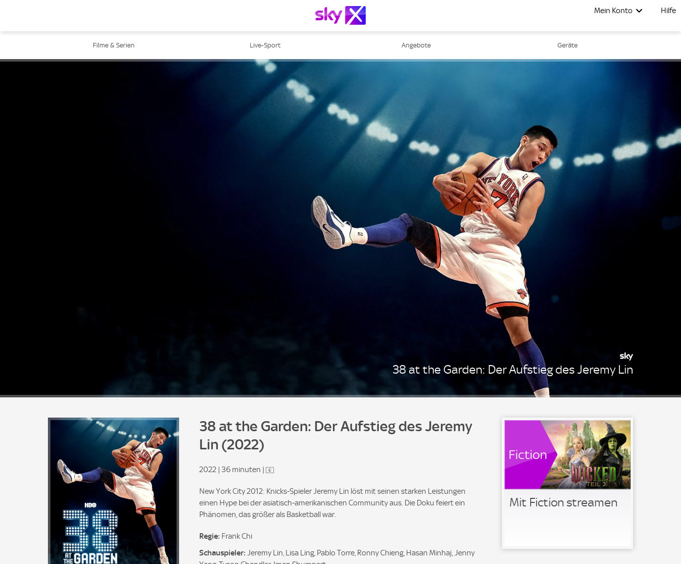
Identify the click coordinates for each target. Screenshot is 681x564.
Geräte (567, 45)
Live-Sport (265, 45)
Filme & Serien (114, 45)
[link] (567, 483)
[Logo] (340, 15)
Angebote (416, 45)
